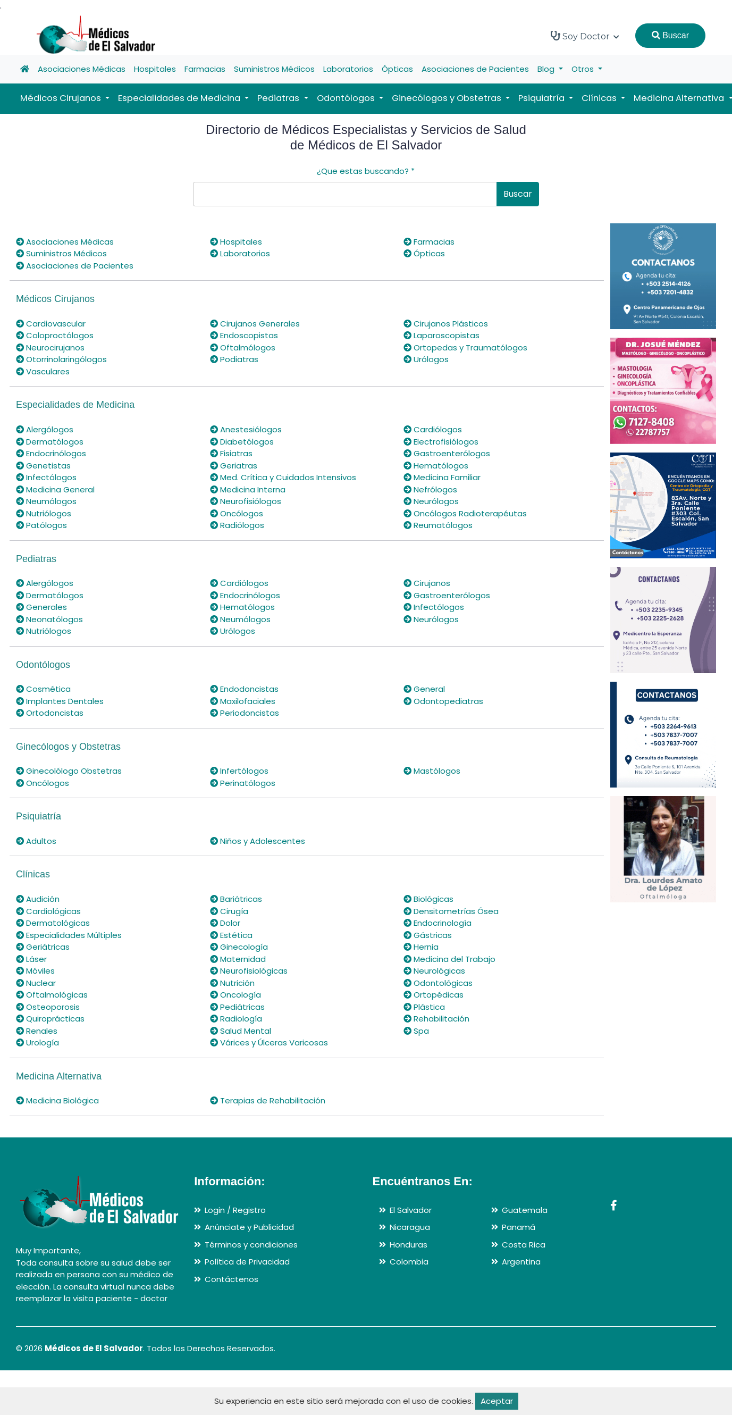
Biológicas (428, 899)
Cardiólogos (432, 429)
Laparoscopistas (441, 335)
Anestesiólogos (246, 429)
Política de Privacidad (247, 1261)
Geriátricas (43, 946)
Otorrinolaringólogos (61, 359)
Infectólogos (46, 477)
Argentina (521, 1261)
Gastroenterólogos (446, 453)
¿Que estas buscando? (366, 171)
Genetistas (43, 465)
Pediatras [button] (279, 98)
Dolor (225, 922)
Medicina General (55, 489)
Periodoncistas (244, 712)
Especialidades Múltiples (69, 935)
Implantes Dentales (60, 701)
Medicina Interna (247, 489)
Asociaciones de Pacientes (475, 68)
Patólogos (41, 525)
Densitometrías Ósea (451, 911)
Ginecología (239, 946)
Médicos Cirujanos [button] (61, 98)
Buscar (670, 35)
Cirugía (229, 911)
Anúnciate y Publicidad (249, 1227)
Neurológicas (434, 970)
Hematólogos (435, 465)
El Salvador (411, 1210)
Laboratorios (348, 68)
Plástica (424, 1006)
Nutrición (232, 983)
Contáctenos (231, 1279)
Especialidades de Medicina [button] (180, 98)
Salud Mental (240, 1030)
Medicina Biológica (57, 1100)
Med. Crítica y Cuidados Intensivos (283, 477)
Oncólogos (236, 513)
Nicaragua (410, 1227)
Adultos (36, 841)
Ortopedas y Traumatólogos (465, 347)
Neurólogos (431, 501)
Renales (36, 1030)
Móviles (35, 970)
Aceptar (497, 1400)
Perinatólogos (242, 783)
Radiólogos (237, 525)
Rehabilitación (436, 1018)
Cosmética (43, 688)
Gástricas (427, 935)
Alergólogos (44, 429)
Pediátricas (237, 1006)
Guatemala (525, 1210)
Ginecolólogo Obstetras (69, 770)
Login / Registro (235, 1210)
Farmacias (204, 68)
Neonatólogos (49, 619)
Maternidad (238, 959)
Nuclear (36, 983)
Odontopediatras (443, 701)
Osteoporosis (48, 1006)
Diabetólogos (242, 441)
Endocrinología (437, 922)
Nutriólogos (43, 513)
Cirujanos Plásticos (445, 323)
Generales (41, 607)
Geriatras (233, 465)
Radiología (236, 1018)
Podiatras (234, 359)
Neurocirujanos (50, 347)
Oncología (235, 994)
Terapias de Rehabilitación (267, 1100)
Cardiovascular (51, 323)
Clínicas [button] (600, 98)
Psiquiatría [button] (542, 98)
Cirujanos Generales (255, 323)
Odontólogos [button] (347, 98)
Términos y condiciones (251, 1244)
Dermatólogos (49, 441)
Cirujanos (426, 583)
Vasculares (43, 371)
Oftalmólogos (242, 347)
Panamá (518, 1227)
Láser (31, 959)
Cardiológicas (48, 911)
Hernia (421, 946)
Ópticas (397, 68)
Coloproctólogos (55, 335)
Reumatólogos (438, 525)
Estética (231, 935)
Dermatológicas (53, 922)
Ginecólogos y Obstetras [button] (447, 98)
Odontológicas (438, 983)
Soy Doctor (585, 36)
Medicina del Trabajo (449, 959)
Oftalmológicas (52, 994)
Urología (37, 1042)
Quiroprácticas (50, 1018)
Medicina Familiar (442, 477)
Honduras (408, 1244)
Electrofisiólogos (440, 441)
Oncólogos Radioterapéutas (465, 513)
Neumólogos (46, 501)
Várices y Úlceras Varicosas (269, 1042)
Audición (38, 899)
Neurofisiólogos (245, 501)
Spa (416, 1030)
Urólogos (426, 359)
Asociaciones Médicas (81, 68)
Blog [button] (547, 68)
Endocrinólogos (51, 453)
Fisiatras (231, 453)
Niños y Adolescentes (257, 841)
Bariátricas (236, 899)
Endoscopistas (244, 335)
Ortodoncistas (49, 712)
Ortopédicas (433, 994)
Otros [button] (583, 68)
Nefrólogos (430, 489)
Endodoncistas (244, 688)
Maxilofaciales (242, 701)
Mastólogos (431, 770)
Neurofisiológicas (249, 970)
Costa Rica (523, 1244)
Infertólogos (239, 770)
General (424, 688)
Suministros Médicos (274, 68)
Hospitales (155, 68)
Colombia (409, 1261)
